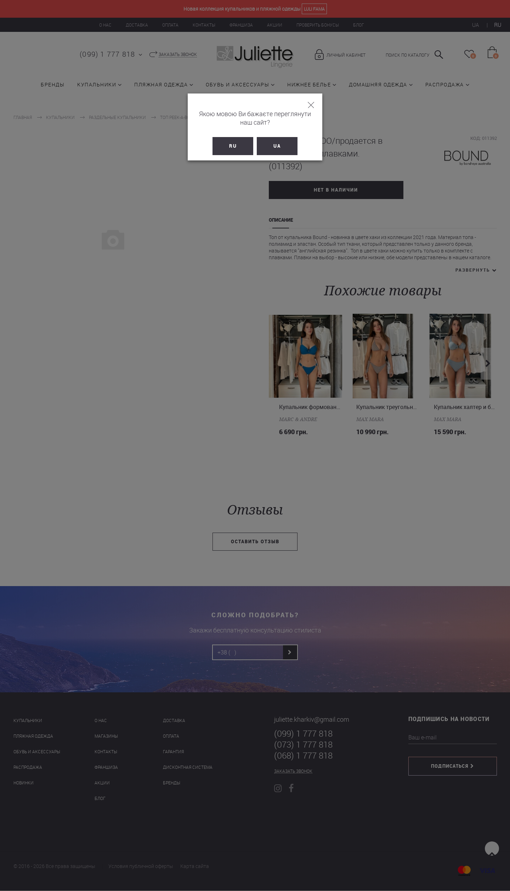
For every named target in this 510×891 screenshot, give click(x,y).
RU (233, 137)
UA (277, 137)
